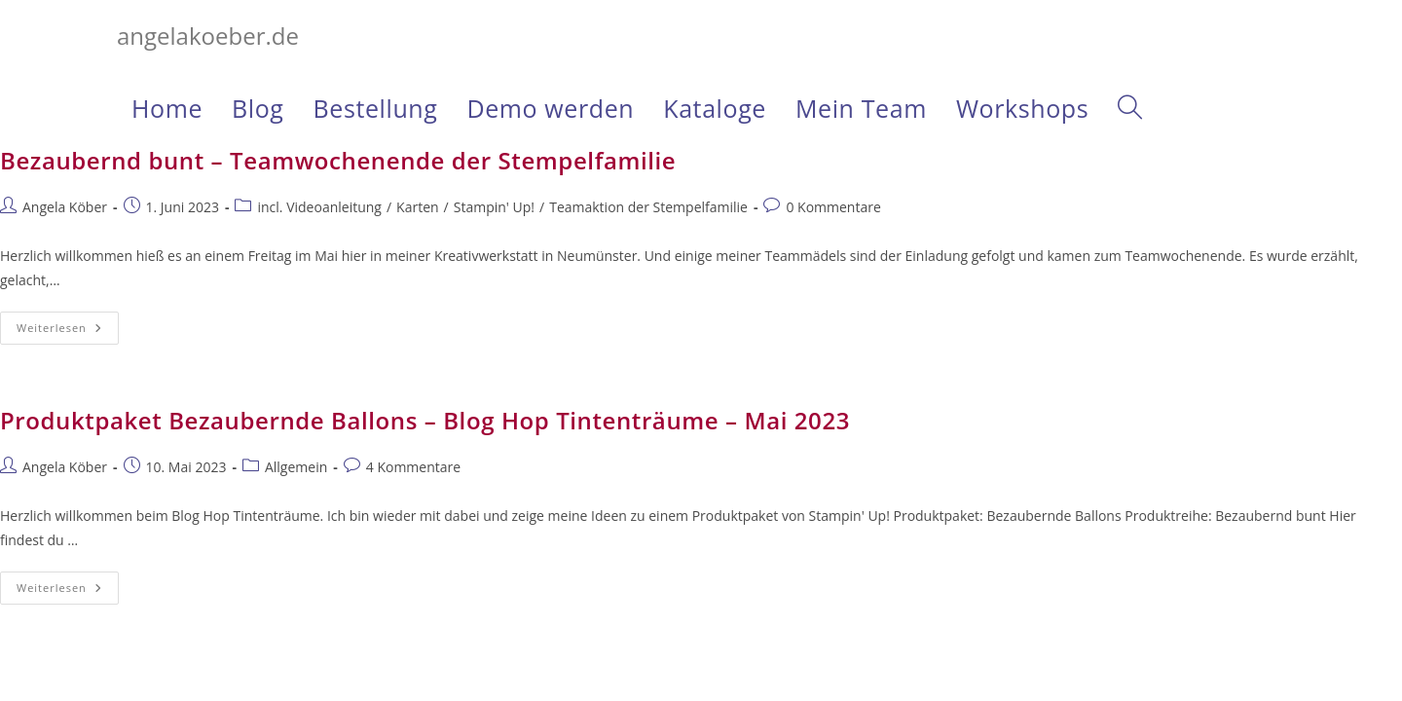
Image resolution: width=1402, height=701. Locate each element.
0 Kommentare (833, 207)
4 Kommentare (413, 467)
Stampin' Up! (494, 207)
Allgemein (296, 467)
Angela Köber (64, 207)
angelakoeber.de (208, 35)
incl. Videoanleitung (319, 207)
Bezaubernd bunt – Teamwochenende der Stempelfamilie (338, 160)
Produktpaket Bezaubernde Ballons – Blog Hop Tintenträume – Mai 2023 (425, 420)
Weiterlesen (68, 331)
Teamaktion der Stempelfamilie (648, 207)
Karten (417, 207)
